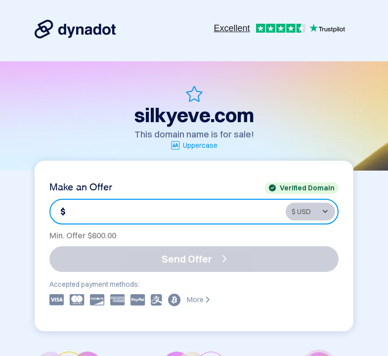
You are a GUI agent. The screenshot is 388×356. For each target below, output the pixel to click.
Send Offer (194, 259)
